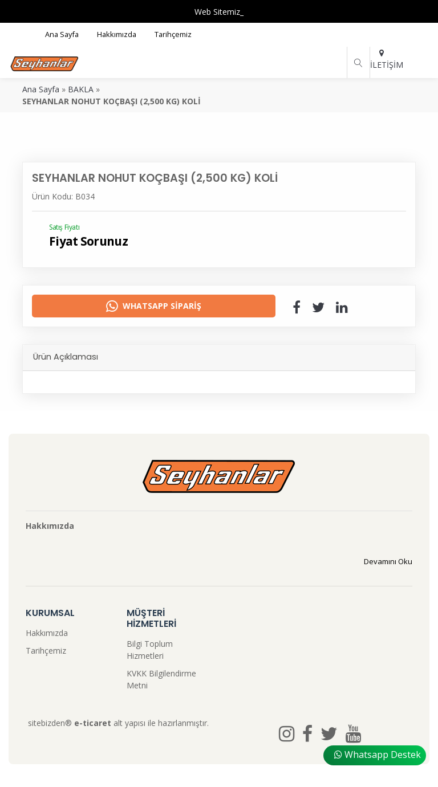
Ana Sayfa (40, 89)
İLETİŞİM (381, 59)
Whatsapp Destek (377, 754)
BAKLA (81, 89)
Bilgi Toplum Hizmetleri (150, 649)
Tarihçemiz (46, 650)
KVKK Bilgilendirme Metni (161, 679)
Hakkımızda (47, 632)
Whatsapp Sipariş (153, 306)
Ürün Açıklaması (65, 356)
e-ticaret (92, 722)
